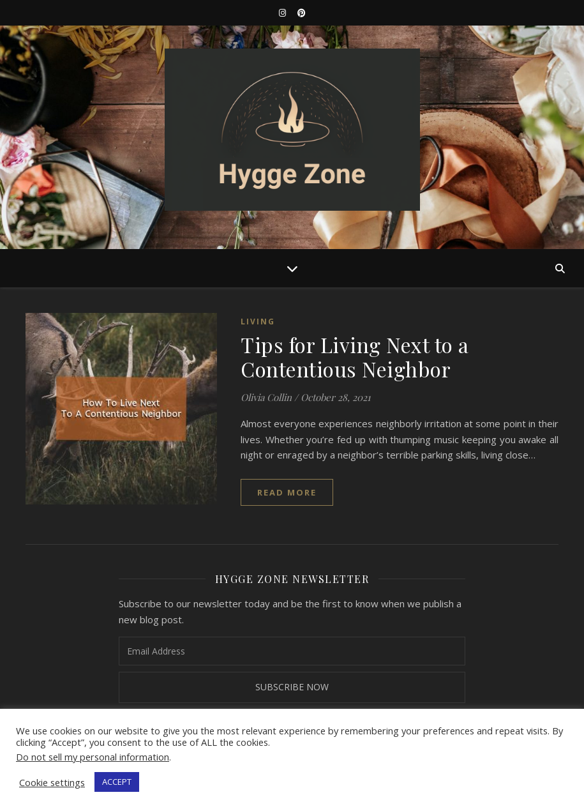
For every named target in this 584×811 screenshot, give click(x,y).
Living (258, 321)
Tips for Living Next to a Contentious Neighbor (355, 357)
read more (287, 492)
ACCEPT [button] (116, 781)
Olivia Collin (266, 397)
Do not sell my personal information (92, 756)
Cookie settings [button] (52, 782)
